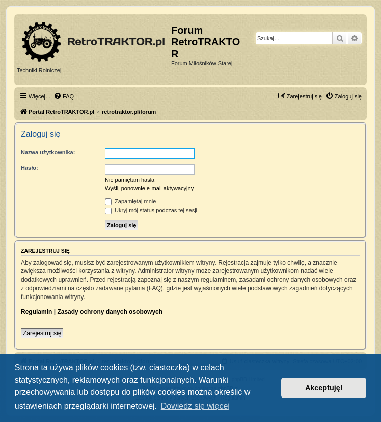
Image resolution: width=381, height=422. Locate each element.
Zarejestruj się (42, 333)
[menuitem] (63, 96)
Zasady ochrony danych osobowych (109, 311)
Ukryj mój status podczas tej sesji (151, 210)
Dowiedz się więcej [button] (195, 406)
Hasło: (29, 168)
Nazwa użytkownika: (48, 152)
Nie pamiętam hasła (129, 180)
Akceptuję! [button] (324, 388)
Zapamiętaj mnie (130, 201)
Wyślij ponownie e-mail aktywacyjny (149, 188)
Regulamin (36, 311)
